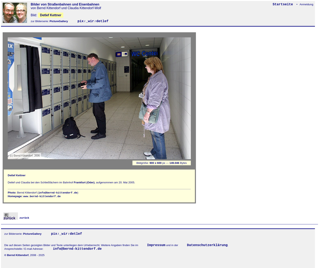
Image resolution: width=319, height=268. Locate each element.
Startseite (284, 4)
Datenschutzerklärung (207, 245)
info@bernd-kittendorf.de (57, 192)
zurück (16, 217)
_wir (90, 21)
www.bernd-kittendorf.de (42, 196)
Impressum (156, 245)
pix (81, 21)
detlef (102, 21)
